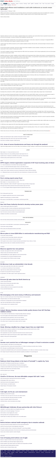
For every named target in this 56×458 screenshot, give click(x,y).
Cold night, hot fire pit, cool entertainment (13, 392)
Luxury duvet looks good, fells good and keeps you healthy (11, 397)
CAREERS (2, 246)
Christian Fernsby (4, 11)
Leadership (36, 3)
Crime (40, 3)
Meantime (9, 4)
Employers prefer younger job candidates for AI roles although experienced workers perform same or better (20, 329)
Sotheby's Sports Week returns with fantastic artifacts (10, 368)
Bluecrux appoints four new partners (12, 249)
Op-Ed (29, 3)
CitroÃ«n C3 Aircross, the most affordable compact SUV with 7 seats (22, 376)
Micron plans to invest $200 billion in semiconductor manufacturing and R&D (14, 199)
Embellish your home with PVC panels (7, 393)
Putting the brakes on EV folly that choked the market (10, 298)
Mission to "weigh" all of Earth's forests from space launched (11, 439)
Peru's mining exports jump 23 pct (11, 178)
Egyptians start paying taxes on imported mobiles (9, 197)
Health (5, 4)
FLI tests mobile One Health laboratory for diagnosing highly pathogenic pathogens (15, 313)
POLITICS (2, 202)
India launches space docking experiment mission (9, 445)
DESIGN (2, 389)
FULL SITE (11, 453)
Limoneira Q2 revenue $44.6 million (6, 285)
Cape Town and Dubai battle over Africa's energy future (10, 302)
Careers (17, 3)
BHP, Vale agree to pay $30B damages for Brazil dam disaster (11, 348)
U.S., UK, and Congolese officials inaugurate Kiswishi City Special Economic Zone (15, 187)
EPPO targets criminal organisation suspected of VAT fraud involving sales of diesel (27, 163)
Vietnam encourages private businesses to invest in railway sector (12, 180)
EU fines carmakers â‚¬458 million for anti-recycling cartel (11, 344)
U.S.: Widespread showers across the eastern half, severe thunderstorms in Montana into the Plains (18, 172)
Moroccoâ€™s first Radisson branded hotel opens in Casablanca (12, 363)
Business (5, 3)
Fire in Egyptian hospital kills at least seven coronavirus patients (12, 195)
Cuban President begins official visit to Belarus (8, 206)
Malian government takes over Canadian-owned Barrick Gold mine (12, 242)
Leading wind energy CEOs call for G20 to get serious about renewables (13, 138)
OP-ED (1, 292)
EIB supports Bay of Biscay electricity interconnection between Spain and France (15, 185)
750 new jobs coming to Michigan (6, 226)
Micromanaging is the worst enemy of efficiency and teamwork (20, 295)
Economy (21, 3)
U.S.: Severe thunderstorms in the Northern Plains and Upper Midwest (13, 164)
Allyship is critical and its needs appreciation (8, 336)
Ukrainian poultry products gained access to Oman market (11, 157)
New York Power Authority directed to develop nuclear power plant (21, 204)
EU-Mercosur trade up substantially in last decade (16, 264)
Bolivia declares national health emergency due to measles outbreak (22, 422)
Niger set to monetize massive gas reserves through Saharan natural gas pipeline (15, 296)
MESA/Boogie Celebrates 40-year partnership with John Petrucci (21, 407)
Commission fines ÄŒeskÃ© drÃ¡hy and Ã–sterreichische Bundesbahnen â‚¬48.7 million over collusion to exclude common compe (24, 349)
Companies (13, 3)
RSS (52, 452)
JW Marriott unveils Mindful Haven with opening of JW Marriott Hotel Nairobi (14, 366)
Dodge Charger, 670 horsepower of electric (8, 385)
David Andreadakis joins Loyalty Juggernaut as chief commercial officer (13, 254)
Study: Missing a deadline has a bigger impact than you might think (22, 327)
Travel (43, 3)
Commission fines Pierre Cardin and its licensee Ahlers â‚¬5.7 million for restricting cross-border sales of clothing (21, 346)
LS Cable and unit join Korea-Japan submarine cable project (11, 237)
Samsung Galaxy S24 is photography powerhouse (9, 414)
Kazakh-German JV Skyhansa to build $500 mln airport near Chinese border (14, 155)
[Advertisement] (8, 24)
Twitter (2, 453)
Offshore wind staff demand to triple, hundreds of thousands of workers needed (14, 136)
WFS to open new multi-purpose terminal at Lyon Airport (10, 228)
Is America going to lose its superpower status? (9, 304)
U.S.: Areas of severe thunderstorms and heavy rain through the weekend (23, 144)
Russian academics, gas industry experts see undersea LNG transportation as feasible (16, 443)
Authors (25, 452)
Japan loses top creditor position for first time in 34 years (10, 269)
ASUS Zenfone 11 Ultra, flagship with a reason (9, 412)
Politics (8, 3)
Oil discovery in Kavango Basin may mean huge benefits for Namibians (13, 300)
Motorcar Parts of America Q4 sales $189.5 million (9, 283)
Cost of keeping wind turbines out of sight (13, 438)
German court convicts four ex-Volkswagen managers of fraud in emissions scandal (27, 342)
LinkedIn (6, 453)
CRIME (1, 340)
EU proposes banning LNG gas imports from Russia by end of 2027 (12, 210)
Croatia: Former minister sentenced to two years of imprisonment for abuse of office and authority (18, 170)
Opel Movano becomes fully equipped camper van (9, 382)
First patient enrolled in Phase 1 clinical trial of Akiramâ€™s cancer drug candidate (15, 428)
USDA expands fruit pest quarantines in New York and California (12, 317)
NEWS (1, 160)
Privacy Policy (47, 452)
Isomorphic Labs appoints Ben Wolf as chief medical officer (11, 250)
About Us (38, 452)
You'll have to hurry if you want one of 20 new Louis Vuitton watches (12, 395)
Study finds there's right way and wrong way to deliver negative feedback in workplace (16, 334)
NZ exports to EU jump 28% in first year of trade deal (10, 271)
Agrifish (32, 3)
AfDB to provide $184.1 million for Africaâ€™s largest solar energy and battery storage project (17, 183)
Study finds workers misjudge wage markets (8, 330)
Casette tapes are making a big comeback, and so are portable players (13, 416)
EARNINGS (2, 277)
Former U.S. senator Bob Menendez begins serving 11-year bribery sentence (14, 166)
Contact (42, 452)
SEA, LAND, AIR (3, 374)
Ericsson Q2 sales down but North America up (15, 279)
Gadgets (2, 4)
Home (2, 450)
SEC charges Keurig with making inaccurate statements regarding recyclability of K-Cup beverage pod (19, 351)
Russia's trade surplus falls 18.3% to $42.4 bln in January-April (11, 266)
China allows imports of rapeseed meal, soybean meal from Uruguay (12, 321)
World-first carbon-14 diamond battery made (8, 447)
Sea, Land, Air (47, 3)
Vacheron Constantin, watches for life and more (9, 399)
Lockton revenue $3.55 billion (5, 281)
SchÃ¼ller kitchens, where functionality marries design (10, 401)
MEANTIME (2, 435)
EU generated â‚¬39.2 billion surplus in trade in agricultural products (12, 273)
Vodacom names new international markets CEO (9, 252)
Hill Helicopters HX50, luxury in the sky (7, 380)
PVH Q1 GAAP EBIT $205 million (6, 288)
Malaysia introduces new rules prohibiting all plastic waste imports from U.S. (14, 153)
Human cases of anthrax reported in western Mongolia (10, 431)
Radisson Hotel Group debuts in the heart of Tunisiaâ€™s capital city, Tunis (24, 361)
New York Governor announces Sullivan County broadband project (12, 211)
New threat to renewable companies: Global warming (10, 140)
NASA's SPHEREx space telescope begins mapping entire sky (11, 441)
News (1, 3)
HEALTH (2, 420)
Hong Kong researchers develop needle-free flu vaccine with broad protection (14, 424)
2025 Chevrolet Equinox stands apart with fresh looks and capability (12, 378)
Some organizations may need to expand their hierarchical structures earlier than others (16, 332)
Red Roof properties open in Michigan (7, 370)
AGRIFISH (2, 308)
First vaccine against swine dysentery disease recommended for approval (13, 315)
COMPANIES (2, 231)
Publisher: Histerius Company (6, 456)
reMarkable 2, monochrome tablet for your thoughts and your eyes (12, 409)
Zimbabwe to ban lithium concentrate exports (8, 213)
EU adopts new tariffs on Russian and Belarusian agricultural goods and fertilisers (15, 208)
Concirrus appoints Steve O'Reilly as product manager (10, 258)
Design (52, 3)
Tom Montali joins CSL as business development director (10, 256)
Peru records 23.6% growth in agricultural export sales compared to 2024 (13, 319)
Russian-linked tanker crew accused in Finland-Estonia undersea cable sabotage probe (16, 168)
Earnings (25, 3)
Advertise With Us (31, 452)
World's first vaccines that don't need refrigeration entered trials (12, 426)
